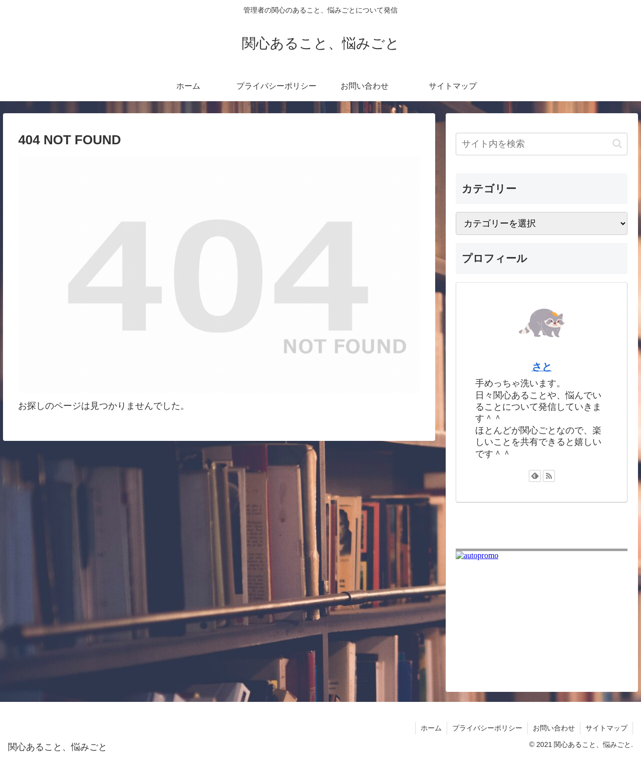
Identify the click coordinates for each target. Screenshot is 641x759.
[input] (542, 144)
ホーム (431, 728)
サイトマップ (606, 728)
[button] (617, 143)
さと (542, 366)
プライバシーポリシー (487, 728)
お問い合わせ (554, 728)
